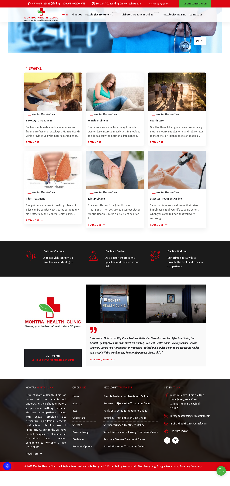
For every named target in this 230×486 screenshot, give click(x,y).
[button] (104, 14)
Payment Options (82, 446)
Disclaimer (78, 439)
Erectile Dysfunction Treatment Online (126, 396)
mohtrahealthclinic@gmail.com (188, 423)
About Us (81, 14)
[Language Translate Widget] (166, 4)
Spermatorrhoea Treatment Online (124, 425)
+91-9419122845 (179, 431)
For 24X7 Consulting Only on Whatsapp (116, 3)
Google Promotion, (168, 466)
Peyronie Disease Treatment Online (124, 439)
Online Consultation (195, 3)
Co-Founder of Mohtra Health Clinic (53, 359)
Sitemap (77, 425)
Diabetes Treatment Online (166, 198)
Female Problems (98, 120)
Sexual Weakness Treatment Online (124, 446)
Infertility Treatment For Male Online (124, 417)
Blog (74, 410)
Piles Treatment (35, 198)
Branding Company (190, 466)
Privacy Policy (80, 432)
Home (69, 14)
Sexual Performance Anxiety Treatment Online (130, 432)
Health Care (157, 120)
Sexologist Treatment (39, 120)
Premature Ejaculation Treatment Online (127, 403)
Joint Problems (96, 198)
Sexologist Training (170, 14)
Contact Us (191, 14)
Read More (34, 142)
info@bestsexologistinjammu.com (190, 415)
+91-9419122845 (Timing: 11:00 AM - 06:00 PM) (56, 3)
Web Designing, (147, 466)
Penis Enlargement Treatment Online (125, 410)
